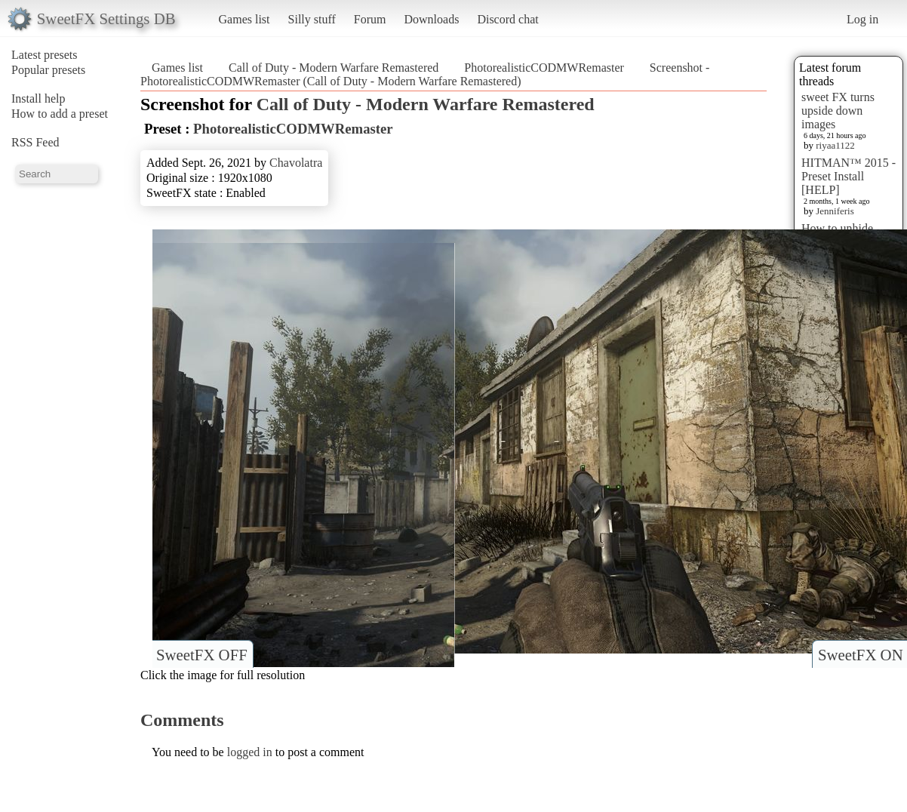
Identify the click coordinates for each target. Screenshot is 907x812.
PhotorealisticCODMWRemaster (544, 67)
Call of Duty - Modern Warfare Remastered (333, 67)
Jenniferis (835, 211)
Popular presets (48, 69)
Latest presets (44, 54)
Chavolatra (295, 162)
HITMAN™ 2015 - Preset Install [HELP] (848, 176)
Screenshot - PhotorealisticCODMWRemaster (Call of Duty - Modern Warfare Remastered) (424, 74)
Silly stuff (312, 19)
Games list (244, 19)
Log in (862, 19)
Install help (38, 98)
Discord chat (507, 19)
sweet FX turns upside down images (838, 111)
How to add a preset (59, 113)
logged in (249, 752)
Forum (370, 19)
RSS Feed (35, 142)
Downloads (431, 19)
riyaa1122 (835, 145)
